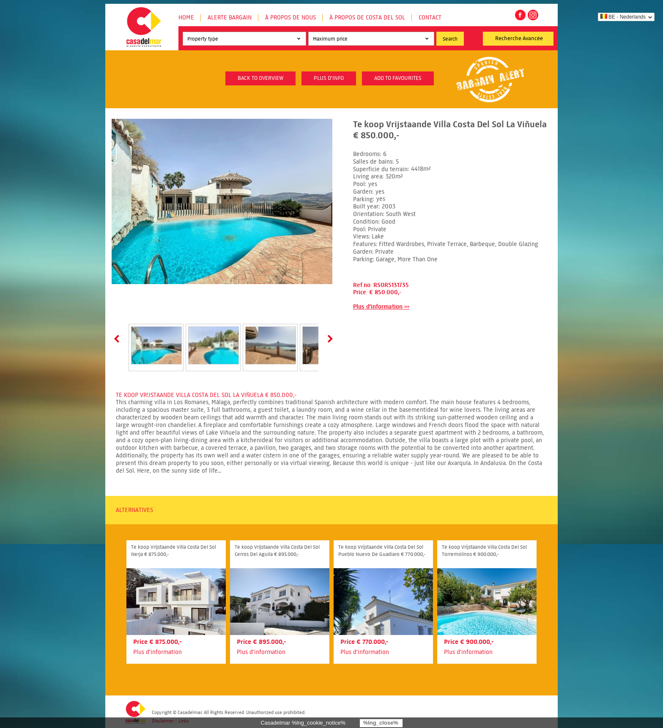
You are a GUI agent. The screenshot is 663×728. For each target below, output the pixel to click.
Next (328, 338)
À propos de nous (290, 17)
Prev (118, 338)
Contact (430, 17)
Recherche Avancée (519, 38)
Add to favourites (398, 78)
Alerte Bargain (230, 17)
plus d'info (329, 78)
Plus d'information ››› (381, 306)
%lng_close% (380, 723)
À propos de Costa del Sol (367, 17)
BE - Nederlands (623, 17)
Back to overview (260, 78)
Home (186, 17)
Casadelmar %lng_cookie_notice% (302, 723)
